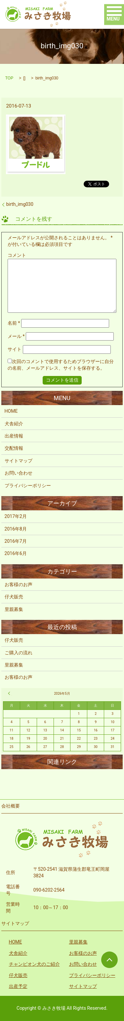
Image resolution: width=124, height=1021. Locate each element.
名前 (14, 323)
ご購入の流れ (18, 652)
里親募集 (14, 609)
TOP (9, 78)
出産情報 (14, 436)
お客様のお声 (18, 584)
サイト (14, 349)
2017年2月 (16, 516)
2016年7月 (16, 541)
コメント (17, 255)
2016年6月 (16, 553)
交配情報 (14, 448)
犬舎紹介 (14, 423)
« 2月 (10, 693)
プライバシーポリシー (28, 485)
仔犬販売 (14, 596)
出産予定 (18, 986)
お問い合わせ (18, 473)
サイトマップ (18, 460)
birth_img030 (19, 204)
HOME (11, 411)
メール (16, 336)
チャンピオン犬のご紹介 (34, 964)
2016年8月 (16, 529)
